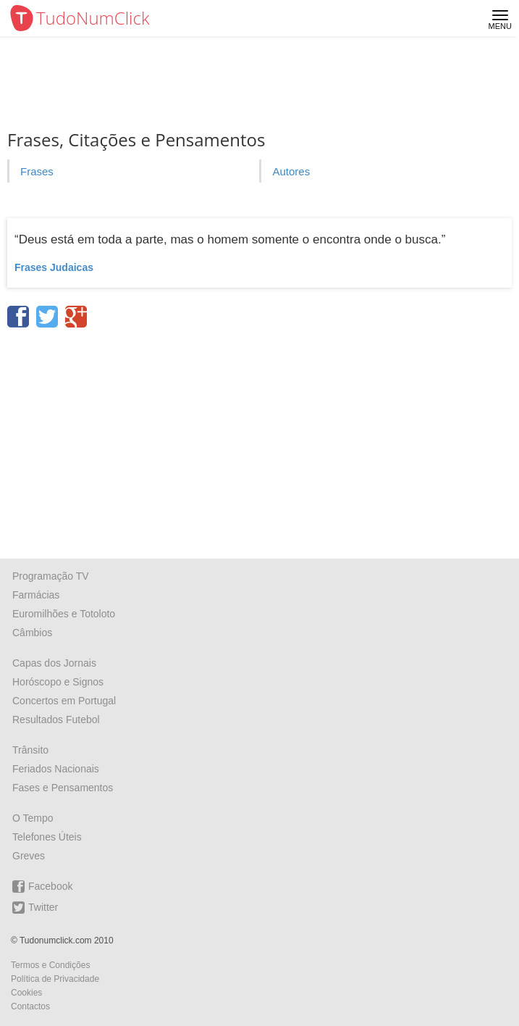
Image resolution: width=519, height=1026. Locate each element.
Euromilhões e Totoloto (63, 614)
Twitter (35, 907)
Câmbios (32, 632)
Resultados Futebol (56, 719)
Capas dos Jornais (54, 663)
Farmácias (35, 595)
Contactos (30, 1006)
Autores (291, 171)
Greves (28, 856)
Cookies (26, 993)
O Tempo (33, 818)
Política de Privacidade (55, 979)
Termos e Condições (50, 965)
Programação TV (50, 576)
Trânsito (30, 750)
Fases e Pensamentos (62, 787)
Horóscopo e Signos (58, 682)
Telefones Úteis (47, 837)
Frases (37, 171)
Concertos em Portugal (64, 700)
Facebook (42, 886)
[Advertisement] (259, 438)
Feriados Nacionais (55, 769)
